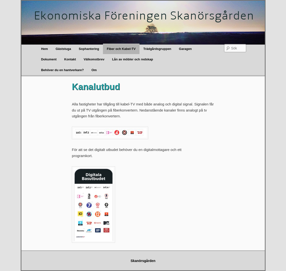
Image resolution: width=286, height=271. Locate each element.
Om (94, 70)
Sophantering (89, 49)
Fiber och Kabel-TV (121, 49)
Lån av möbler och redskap (132, 59)
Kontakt (70, 59)
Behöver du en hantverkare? (62, 70)
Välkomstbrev (94, 59)
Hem (44, 49)
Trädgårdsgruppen (157, 49)
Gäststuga (63, 49)
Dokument (49, 59)
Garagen (185, 49)
